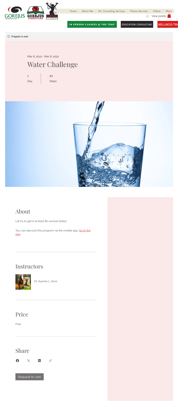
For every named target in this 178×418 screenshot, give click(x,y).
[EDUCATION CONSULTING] (137, 24)
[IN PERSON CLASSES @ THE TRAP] (92, 24)
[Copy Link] (50, 361)
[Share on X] (28, 361)
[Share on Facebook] (17, 361)
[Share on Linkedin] (39, 361)
